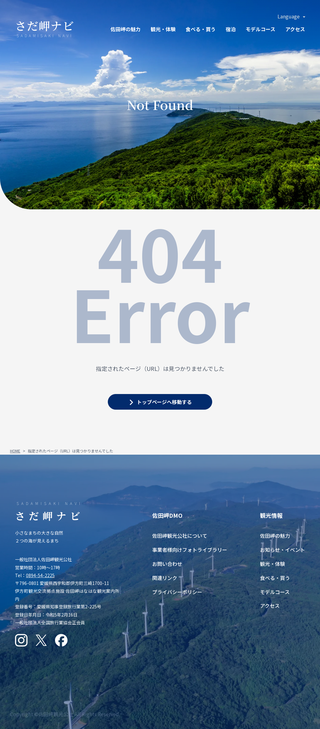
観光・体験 (163, 29)
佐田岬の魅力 (126, 29)
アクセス (295, 29)
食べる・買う (275, 578)
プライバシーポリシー (177, 592)
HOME (15, 450)
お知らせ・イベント (282, 549)
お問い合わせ (167, 563)
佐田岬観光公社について (179, 535)
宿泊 (231, 29)
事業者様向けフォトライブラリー (189, 549)
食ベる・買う (201, 29)
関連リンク (164, 578)
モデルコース (260, 29)
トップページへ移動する (164, 402)
